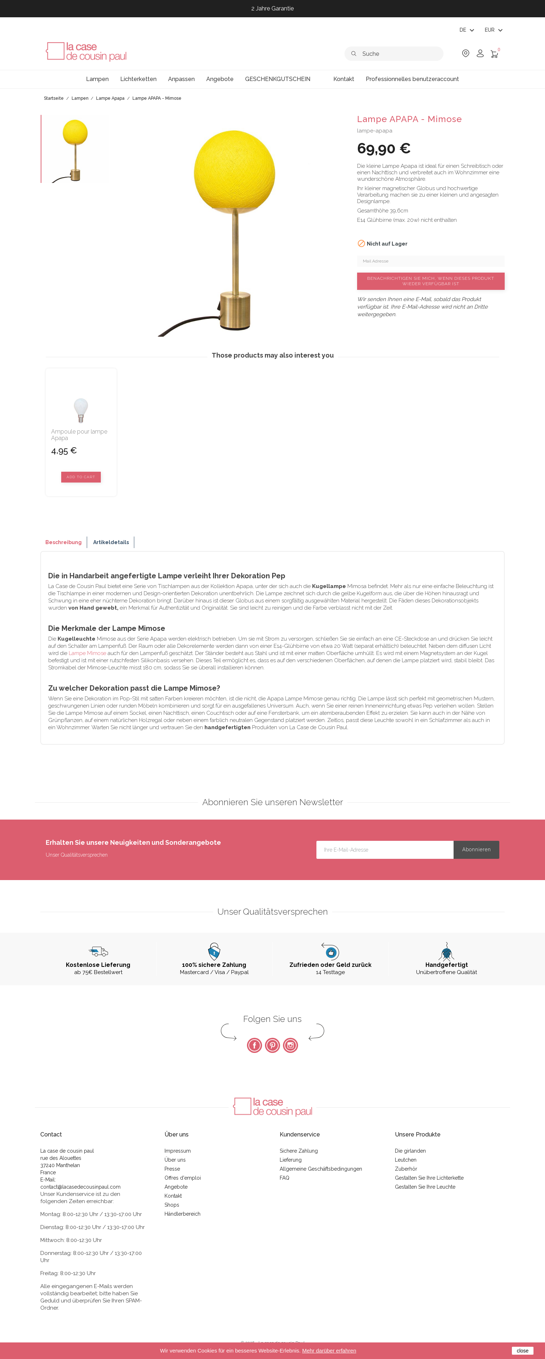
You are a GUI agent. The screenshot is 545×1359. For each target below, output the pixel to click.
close (523, 1351)
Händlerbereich (183, 1214)
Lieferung (291, 1160)
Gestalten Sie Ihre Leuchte (425, 1187)
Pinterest (272, 1045)
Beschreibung (63, 542)
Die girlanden (410, 1151)
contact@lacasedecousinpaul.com (80, 1187)
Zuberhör (406, 1169)
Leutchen (405, 1160)
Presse (172, 1169)
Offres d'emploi (183, 1178)
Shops (172, 1205)
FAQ (284, 1178)
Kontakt (173, 1196)
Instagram (290, 1045)
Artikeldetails (111, 542)
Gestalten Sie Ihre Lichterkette (429, 1178)
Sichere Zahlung (299, 1151)
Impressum (178, 1151)
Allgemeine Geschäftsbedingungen (321, 1169)
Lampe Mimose (87, 653)
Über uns (175, 1160)
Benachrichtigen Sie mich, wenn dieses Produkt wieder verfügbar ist (430, 281)
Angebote (176, 1187)
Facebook (254, 1045)
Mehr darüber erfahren (329, 1350)
